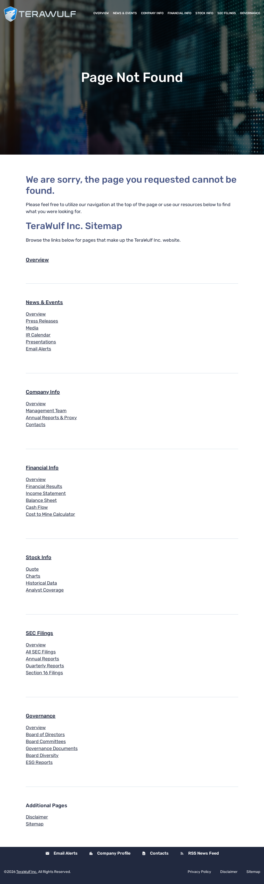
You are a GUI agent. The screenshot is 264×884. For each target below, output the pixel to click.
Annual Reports (42, 659)
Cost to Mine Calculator (50, 514)
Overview (101, 13)
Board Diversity (42, 755)
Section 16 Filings (44, 673)
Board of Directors (45, 734)
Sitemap (35, 824)
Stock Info (204, 13)
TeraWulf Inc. (26, 872)
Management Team (46, 411)
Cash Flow (37, 507)
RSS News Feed (203, 853)
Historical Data (41, 583)
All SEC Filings (41, 652)
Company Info (152, 13)
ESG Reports (39, 762)
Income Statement (46, 493)
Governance (250, 13)
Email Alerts (38, 349)
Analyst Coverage (45, 590)
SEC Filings (226, 13)
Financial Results (44, 486)
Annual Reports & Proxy (51, 417)
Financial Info (179, 13)
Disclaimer (37, 817)
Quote (32, 569)
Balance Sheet (41, 500)
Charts (33, 576)
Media (32, 328)
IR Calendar (38, 335)
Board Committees (46, 741)
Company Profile (113, 853)
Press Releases (42, 321)
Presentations (41, 342)
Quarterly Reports (45, 666)
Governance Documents (52, 748)
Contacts (35, 424)
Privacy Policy (199, 872)
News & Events (125, 13)
